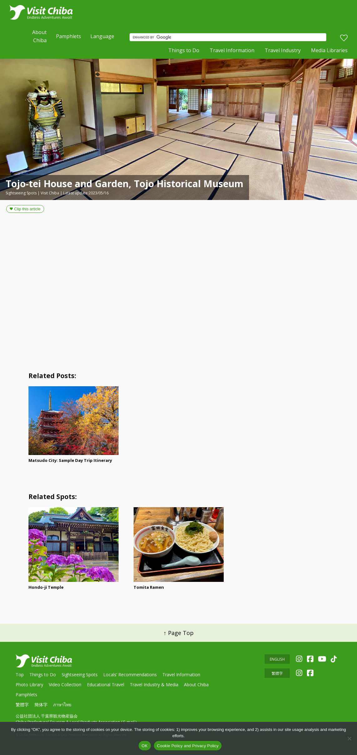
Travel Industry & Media (154, 685)
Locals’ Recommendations (130, 675)
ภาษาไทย (62, 705)
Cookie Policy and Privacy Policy (188, 745)
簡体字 (41, 705)
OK (145, 745)
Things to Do (183, 50)
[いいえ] (349, 738)
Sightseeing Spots (80, 675)
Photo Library (29, 685)
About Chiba (39, 36)
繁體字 (22, 705)
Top (20, 675)
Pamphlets (68, 36)
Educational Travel (105, 685)
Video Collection (65, 685)
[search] (229, 37)
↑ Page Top (179, 633)
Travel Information (232, 50)
